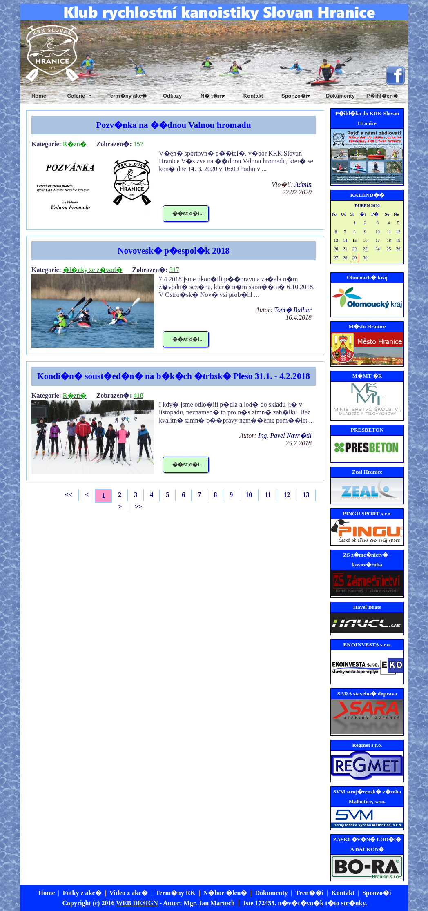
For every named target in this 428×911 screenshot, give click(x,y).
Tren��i (309, 892)
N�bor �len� (225, 892)
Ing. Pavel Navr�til (285, 435)
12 (286, 494)
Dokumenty (340, 96)
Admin (303, 184)
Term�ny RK (176, 892)
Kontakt (253, 96)
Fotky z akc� (81, 892)
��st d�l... (188, 213)
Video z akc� (128, 892)
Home (46, 892)
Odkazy (172, 96)
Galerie (76, 96)
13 (306, 494)
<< (68, 494)
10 (248, 494)
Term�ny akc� (127, 96)
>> (138, 506)
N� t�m (212, 96)
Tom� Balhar (293, 309)
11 (268, 494)
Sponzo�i (376, 892)
